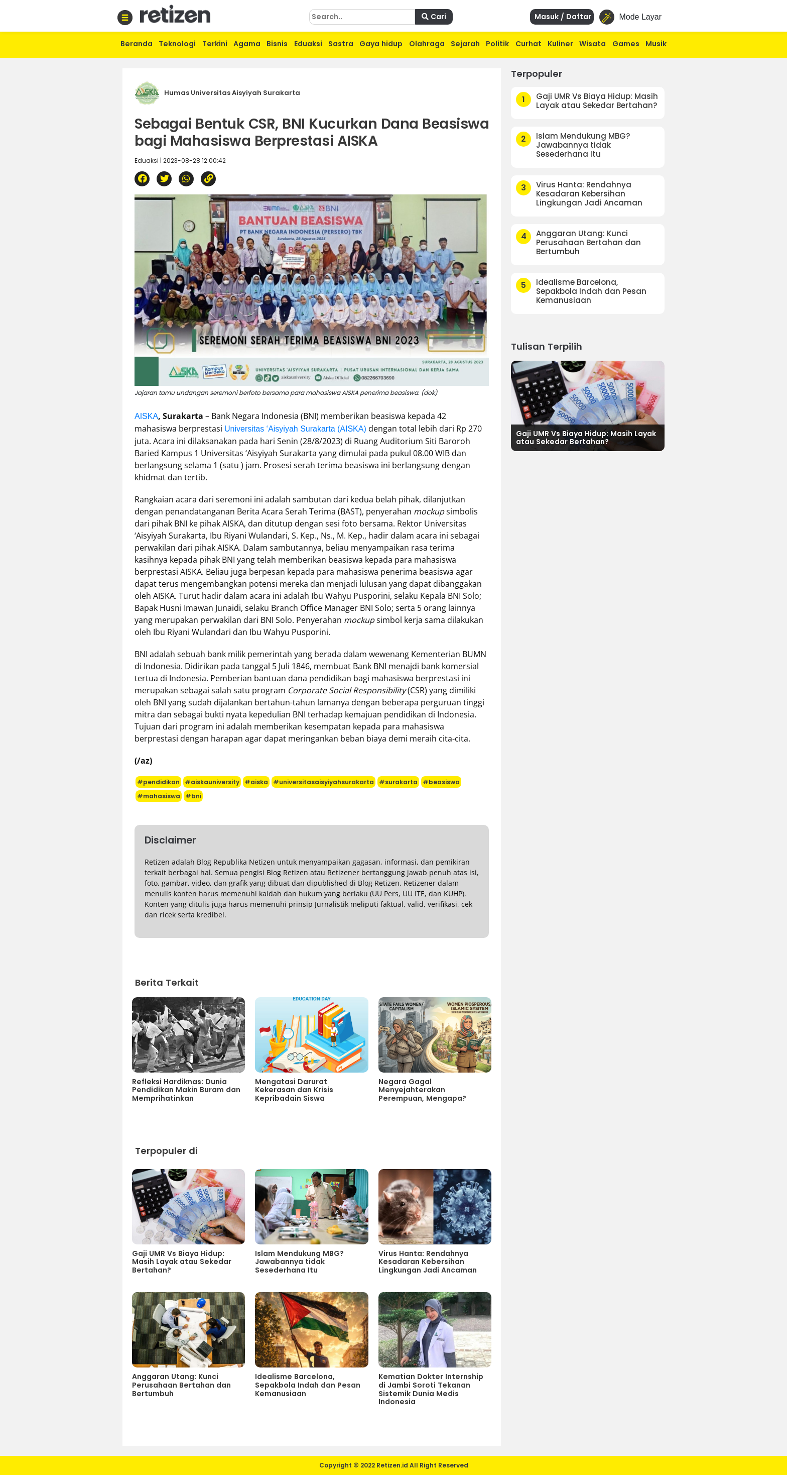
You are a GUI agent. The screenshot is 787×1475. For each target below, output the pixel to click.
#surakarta (398, 782)
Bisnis (277, 44)
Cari (434, 17)
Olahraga (427, 44)
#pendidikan (158, 782)
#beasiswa (441, 782)
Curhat (528, 44)
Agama (246, 44)
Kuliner (560, 44)
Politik (497, 44)
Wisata (592, 44)
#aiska (256, 782)
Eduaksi (308, 44)
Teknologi (177, 44)
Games (625, 44)
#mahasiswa (158, 796)
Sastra (340, 44)
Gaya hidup (381, 44)
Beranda (136, 44)
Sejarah (465, 44)
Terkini (214, 44)
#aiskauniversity (212, 782)
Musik (656, 44)
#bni (193, 796)
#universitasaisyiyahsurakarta (323, 782)
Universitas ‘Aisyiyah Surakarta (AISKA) (295, 429)
